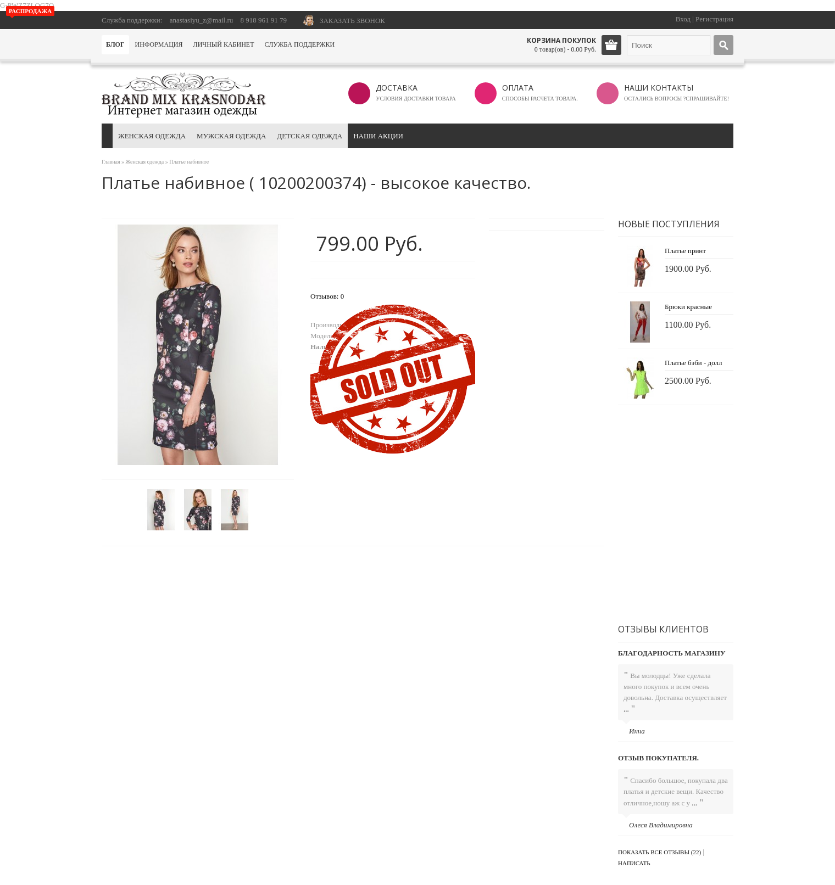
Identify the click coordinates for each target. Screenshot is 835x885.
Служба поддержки (299, 44)
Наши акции (378, 136)
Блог (115, 44)
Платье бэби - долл (693, 363)
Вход (683, 19)
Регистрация (714, 19)
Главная (111, 162)
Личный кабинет (223, 44)
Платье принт (685, 251)
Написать (634, 863)
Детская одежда (309, 136)
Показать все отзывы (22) (659, 852)
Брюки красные (688, 307)
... (626, 709)
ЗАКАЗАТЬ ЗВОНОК (352, 20)
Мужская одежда (231, 136)
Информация (159, 44)
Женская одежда (152, 136)
